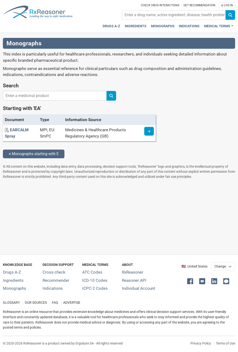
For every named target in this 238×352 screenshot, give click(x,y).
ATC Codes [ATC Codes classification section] (92, 272)
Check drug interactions (160, 5)
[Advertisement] (119, 216)
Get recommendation (199, 5)
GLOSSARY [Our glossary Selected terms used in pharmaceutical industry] (11, 303)
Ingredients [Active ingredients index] (135, 26)
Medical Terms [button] (217, 26)
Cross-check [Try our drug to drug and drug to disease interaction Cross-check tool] (54, 272)
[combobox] (174, 15)
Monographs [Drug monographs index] (163, 26)
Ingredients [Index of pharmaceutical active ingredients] (13, 280)
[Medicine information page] (149, 131)
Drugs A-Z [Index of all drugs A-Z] (12, 272)
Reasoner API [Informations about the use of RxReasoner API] (134, 280)
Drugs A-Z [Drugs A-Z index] (111, 26)
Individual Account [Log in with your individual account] (138, 288)
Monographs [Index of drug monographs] (14, 288)
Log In (226, 5)
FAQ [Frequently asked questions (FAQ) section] (55, 303)
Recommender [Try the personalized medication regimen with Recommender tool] (56, 280)
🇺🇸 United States (194, 266)
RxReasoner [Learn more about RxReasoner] (132, 272)
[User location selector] (223, 266)
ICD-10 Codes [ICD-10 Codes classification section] (94, 280)
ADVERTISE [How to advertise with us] (71, 303)
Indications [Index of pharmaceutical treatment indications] (53, 288)
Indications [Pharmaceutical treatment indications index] (189, 26)
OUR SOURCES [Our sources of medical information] (36, 303)
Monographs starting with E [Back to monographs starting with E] (34, 154)
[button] (191, 281)
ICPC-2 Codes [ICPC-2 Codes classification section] (95, 288)
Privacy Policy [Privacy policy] (200, 343)
